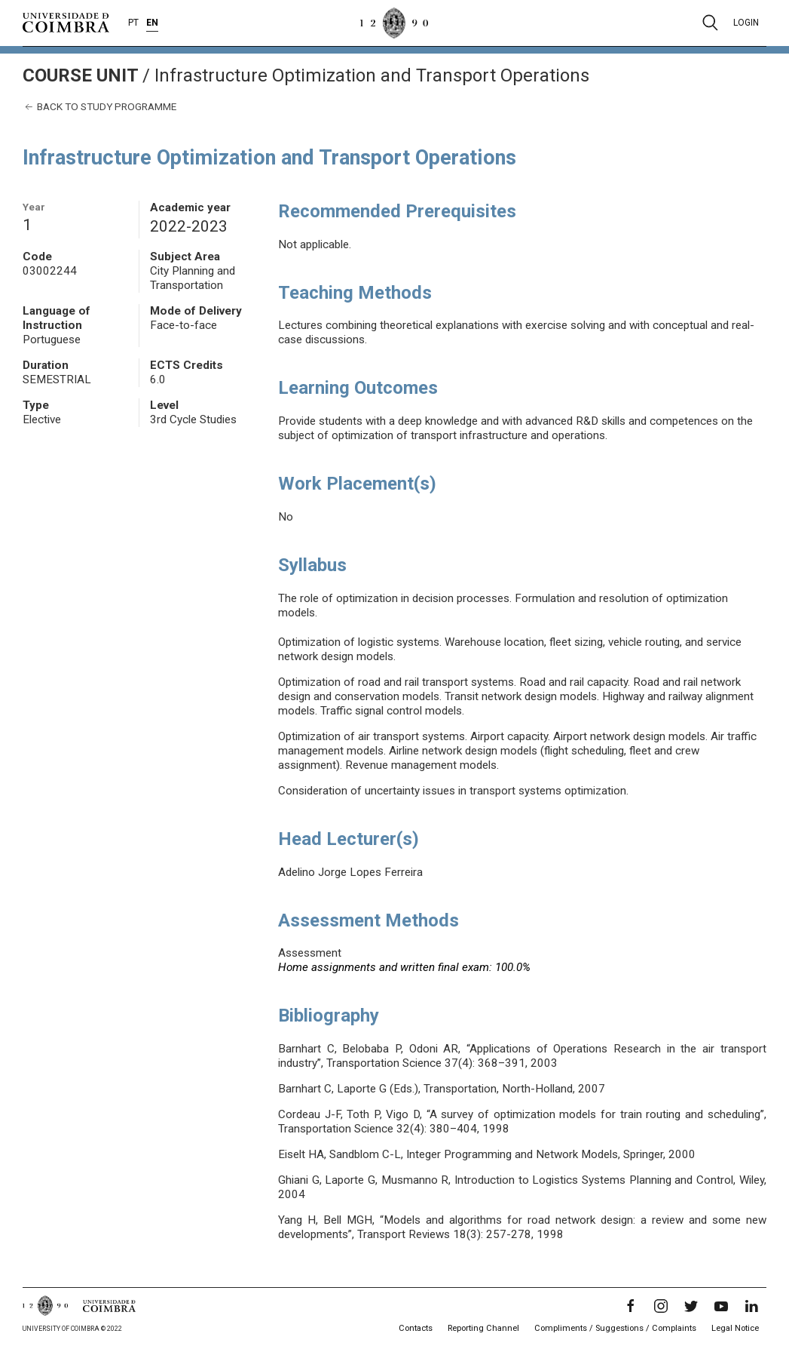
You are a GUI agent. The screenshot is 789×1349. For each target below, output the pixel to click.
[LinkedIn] (751, 1306)
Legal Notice (735, 1328)
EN (152, 22)
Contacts (416, 1328)
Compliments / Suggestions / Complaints (615, 1328)
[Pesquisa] (710, 22)
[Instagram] (661, 1306)
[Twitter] (691, 1306)
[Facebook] (631, 1306)
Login (746, 22)
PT (133, 22)
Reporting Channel (483, 1328)
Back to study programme (99, 106)
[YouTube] (721, 1306)
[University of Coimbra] (66, 22)
